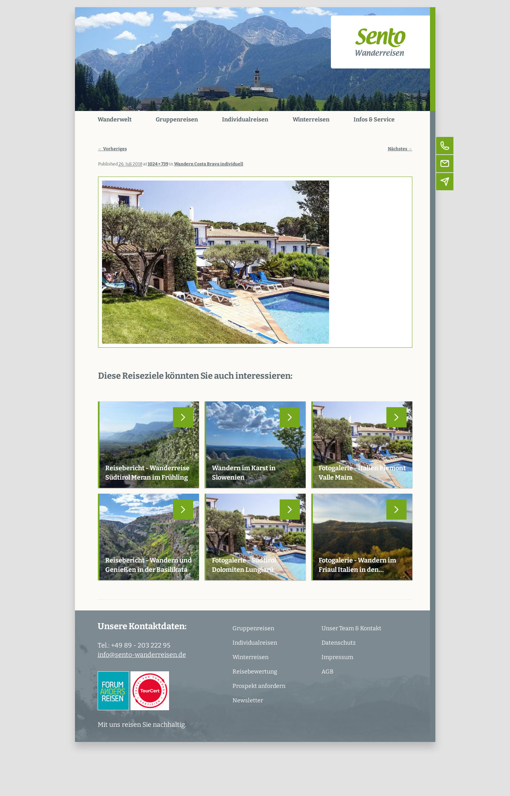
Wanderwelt (115, 119)
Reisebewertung (254, 671)
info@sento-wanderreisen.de (142, 655)
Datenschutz (338, 642)
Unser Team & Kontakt (351, 628)
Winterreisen (311, 119)
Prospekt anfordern (258, 685)
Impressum (337, 657)
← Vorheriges (112, 148)
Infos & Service (374, 119)
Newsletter (247, 700)
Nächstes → (400, 148)
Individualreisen (245, 119)
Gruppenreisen (177, 119)
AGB (327, 671)
